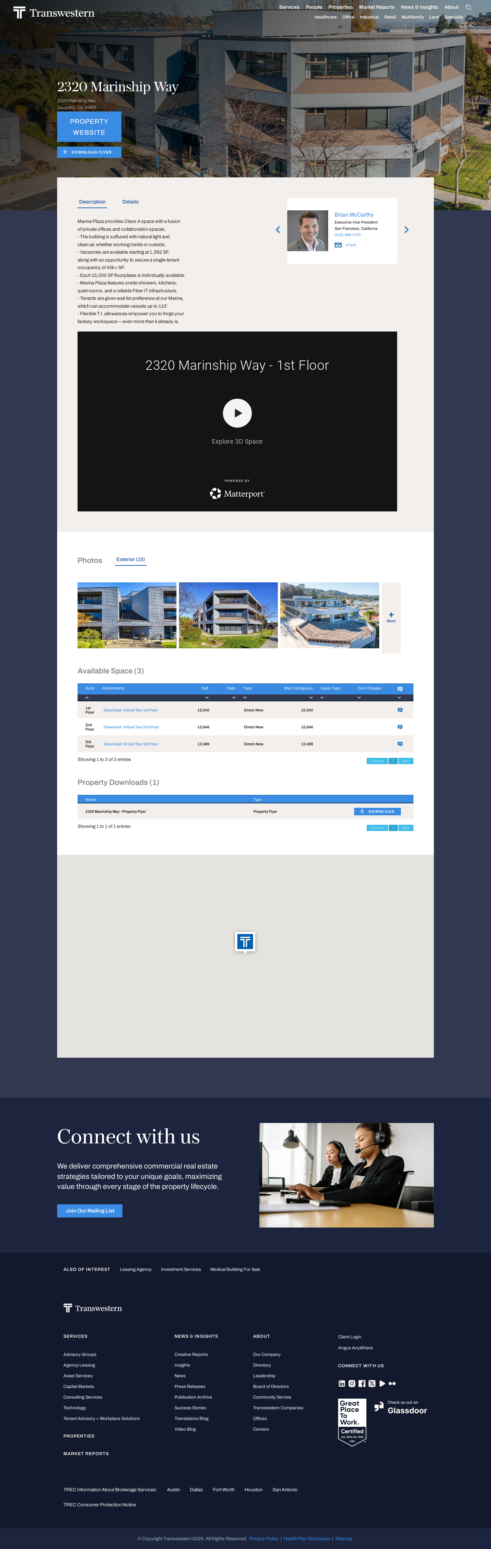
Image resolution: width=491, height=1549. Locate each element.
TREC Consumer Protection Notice (99, 1504)
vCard (345, 245)
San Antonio (285, 1489)
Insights (182, 1365)
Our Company (267, 1354)
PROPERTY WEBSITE (89, 127)
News (180, 1376)
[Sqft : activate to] (198, 692)
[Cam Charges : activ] (370, 692)
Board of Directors (271, 1386)
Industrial (363, 17)
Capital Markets (78, 1386)
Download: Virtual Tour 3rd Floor (131, 744)
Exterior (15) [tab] (130, 559)
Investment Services (181, 1269)
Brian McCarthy (354, 215)
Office (342, 17)
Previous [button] (278, 230)
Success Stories (190, 1408)
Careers (261, 1429)
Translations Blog (191, 1418)
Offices (260, 1418)
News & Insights (413, 7)
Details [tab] (130, 201)
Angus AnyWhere (355, 1348)
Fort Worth (224, 1489)
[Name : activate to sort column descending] (162, 799)
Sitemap (344, 1538)
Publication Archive (193, 1397)
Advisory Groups (79, 1354)
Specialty (447, 17)
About (445, 7)
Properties (334, 7)
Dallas (196, 1489)
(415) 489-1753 (348, 235)
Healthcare (319, 17)
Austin (173, 1489)
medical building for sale (235, 1269)
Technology (74, 1408)
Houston (253, 1489)
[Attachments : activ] (141, 692)
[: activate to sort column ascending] (379, 799)
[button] (245, 943)
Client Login (349, 1337)
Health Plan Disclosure (307, 1538)
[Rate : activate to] (221, 692)
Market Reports (370, 7)
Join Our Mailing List (90, 1211)
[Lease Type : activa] (331, 692)
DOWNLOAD (382, 811)
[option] (342, 232)
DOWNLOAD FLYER (92, 152)
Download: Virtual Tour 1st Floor (131, 710)
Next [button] (406, 230)
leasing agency (136, 1269)
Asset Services (78, 1376)
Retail (384, 17)
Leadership (264, 1376)
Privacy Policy (264, 1538)
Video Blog (185, 1429)
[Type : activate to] (252, 692)
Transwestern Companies (278, 1408)
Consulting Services (82, 1397)
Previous (377, 761)
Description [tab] (92, 201)
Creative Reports (191, 1354)
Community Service (272, 1397)
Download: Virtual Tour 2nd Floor (131, 727)
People (307, 7)
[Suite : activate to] (86, 692)
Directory (262, 1365)
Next (406, 761)
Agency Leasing (79, 1365)
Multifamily (406, 17)
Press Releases (190, 1386)
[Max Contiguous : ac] (291, 692)
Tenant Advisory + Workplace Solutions (101, 1418)
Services (283, 7)
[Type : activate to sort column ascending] (296, 799)
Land (428, 17)
